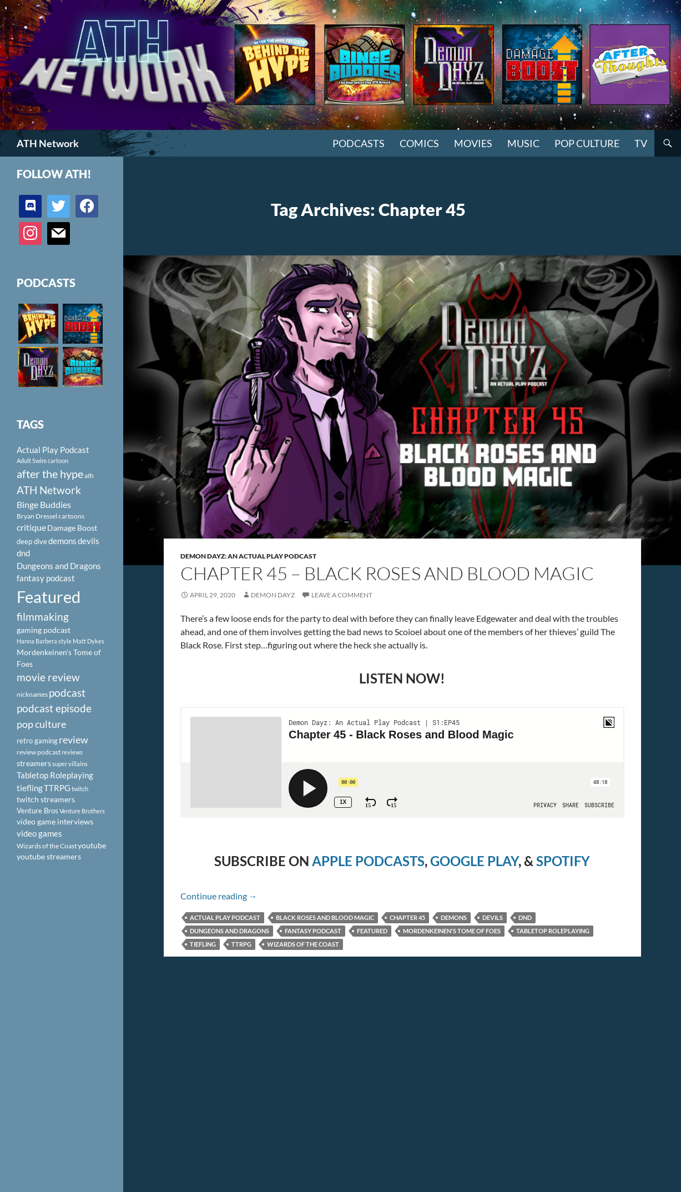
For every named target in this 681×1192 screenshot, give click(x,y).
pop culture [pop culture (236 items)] (41, 724)
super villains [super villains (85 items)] (70, 763)
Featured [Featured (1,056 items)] (48, 596)
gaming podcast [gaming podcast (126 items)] (43, 630)
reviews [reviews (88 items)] (72, 752)
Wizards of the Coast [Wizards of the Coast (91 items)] (47, 845)
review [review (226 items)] (73, 739)
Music (523, 143)
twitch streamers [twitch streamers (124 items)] (46, 799)
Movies (473, 143)
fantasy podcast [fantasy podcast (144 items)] (46, 578)
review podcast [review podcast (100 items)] (38, 752)
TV (640, 143)
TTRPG (241, 944)
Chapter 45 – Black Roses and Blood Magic (387, 573)
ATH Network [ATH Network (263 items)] (49, 490)
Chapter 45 (407, 917)
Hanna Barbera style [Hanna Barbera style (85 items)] (44, 641)
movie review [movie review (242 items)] (48, 677)
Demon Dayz (273, 595)
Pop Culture (586, 143)
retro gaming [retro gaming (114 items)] (37, 740)
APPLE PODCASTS (368, 861)
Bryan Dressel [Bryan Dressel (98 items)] (37, 516)
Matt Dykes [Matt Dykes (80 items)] (88, 641)
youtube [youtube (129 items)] (92, 845)
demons (454, 917)
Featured (372, 930)
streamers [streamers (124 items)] (34, 763)
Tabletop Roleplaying (552, 930)
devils (492, 917)
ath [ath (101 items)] (89, 475)
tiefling (203, 944)
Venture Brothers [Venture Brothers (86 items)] (82, 810)
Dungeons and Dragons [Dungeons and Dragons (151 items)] (59, 566)
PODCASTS (358, 143)
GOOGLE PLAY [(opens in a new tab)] (474, 861)
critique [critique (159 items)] (31, 527)
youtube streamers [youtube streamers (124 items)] (49, 856)
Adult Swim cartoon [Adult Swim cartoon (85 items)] (42, 460)
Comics (419, 143)
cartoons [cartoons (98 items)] (71, 516)
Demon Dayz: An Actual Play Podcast (248, 556)
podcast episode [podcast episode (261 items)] (54, 708)
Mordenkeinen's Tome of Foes (452, 930)
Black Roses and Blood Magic (325, 917)
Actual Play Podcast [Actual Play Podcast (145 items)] (53, 450)
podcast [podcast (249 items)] (67, 692)
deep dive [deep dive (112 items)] (32, 541)
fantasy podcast (313, 930)
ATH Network (48, 143)
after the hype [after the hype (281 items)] (50, 473)
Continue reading (219, 896)
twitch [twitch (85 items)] (80, 788)
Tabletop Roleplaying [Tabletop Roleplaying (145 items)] (55, 775)
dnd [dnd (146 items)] (23, 553)
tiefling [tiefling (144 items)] (30, 788)
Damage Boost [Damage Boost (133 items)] (72, 527)
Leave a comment (341, 595)
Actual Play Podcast (225, 917)
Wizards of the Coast (303, 944)
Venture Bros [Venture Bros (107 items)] (37, 810)
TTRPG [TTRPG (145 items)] (57, 788)
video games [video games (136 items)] (39, 833)
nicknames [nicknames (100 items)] (32, 694)
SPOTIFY (563, 861)
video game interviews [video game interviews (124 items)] (55, 821)
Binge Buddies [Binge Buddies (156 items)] (44, 505)
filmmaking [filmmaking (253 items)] (43, 616)
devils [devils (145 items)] (88, 541)
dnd (525, 917)
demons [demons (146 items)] (62, 541)
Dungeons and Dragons (229, 930)
